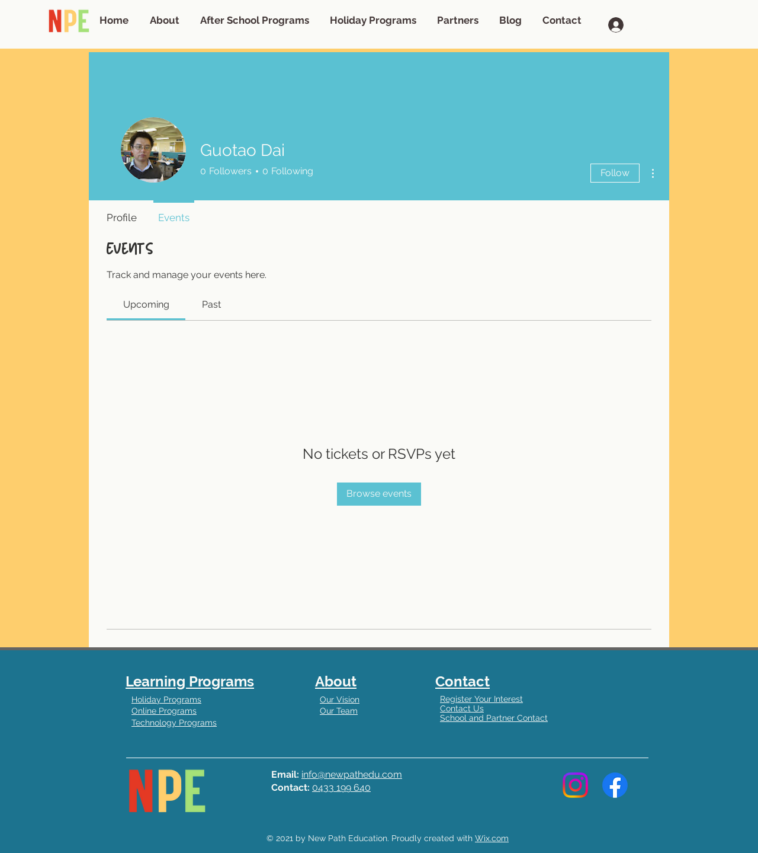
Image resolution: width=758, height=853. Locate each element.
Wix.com (492, 838)
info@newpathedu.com (351, 774)
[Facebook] (615, 785)
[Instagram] (575, 785)
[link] (146, 304)
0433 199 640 (341, 787)
